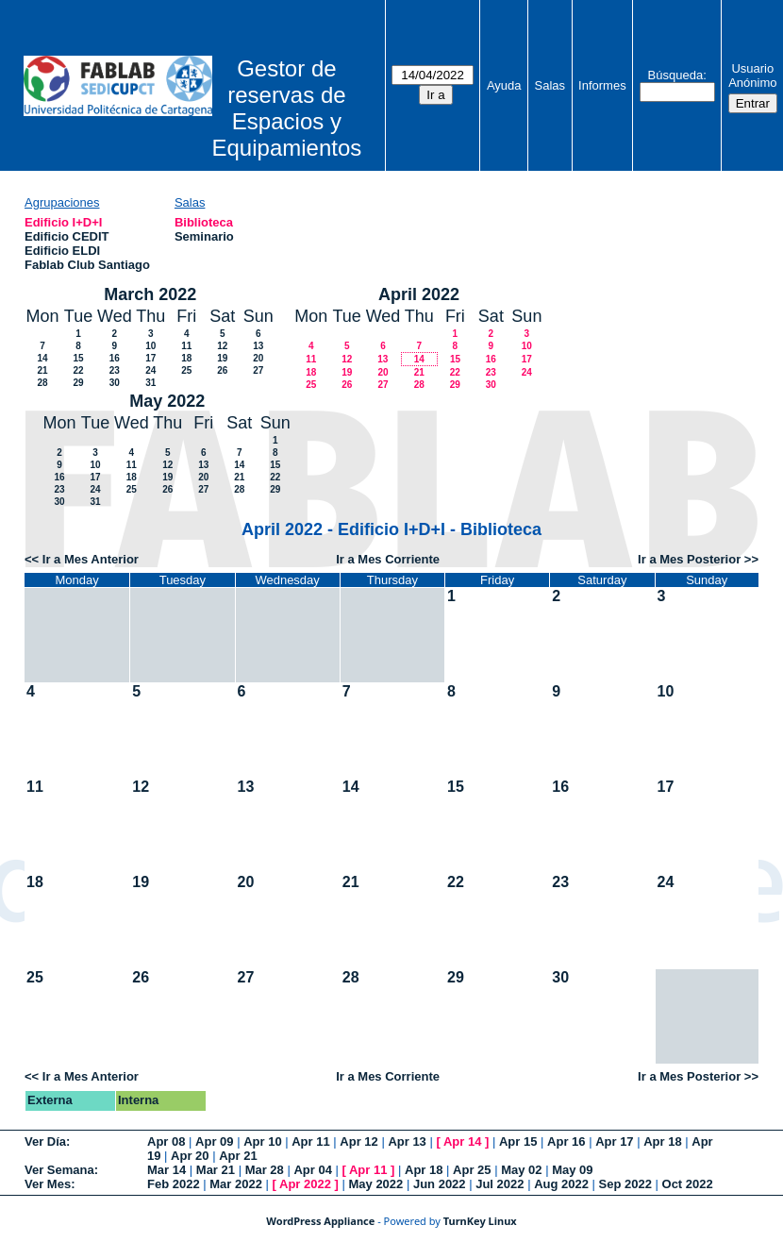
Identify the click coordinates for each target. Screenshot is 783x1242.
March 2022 (150, 294)
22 (78, 370)
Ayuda (504, 85)
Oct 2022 (687, 1184)
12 (222, 346)
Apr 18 (662, 1141)
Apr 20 (189, 1156)
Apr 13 (406, 1141)
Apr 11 (310, 1141)
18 (186, 358)
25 (186, 370)
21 (42, 370)
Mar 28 (264, 1170)
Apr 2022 (305, 1184)
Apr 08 (166, 1141)
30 (114, 383)
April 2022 (418, 294)
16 (114, 358)
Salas (550, 85)
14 (42, 358)
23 (114, 370)
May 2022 (167, 401)
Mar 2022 (235, 1184)
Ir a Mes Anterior (90, 559)
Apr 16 (566, 1141)
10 (150, 346)
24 (150, 370)
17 (150, 358)
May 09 (572, 1170)
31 (150, 383)
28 (42, 383)
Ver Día (45, 1141)
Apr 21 (238, 1156)
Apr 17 (614, 1141)
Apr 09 (214, 1141)
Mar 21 (215, 1170)
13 (258, 346)
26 (222, 370)
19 (222, 358)
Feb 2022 (173, 1184)
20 (258, 358)
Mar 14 (166, 1170)
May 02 (521, 1170)
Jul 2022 (499, 1184)
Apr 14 (462, 1141)
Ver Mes (48, 1184)
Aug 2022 (561, 1184)
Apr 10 (262, 1141)
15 (78, 358)
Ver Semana (59, 1170)
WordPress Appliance (320, 1221)
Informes (602, 85)
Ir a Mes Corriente (388, 559)
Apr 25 (472, 1170)
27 (258, 370)
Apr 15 (518, 1141)
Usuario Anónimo (752, 75)
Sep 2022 (625, 1184)
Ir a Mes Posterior (689, 559)
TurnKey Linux (480, 1221)
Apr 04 (312, 1170)
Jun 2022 (439, 1184)
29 (78, 383)
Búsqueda (676, 75)
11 (186, 346)
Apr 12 (358, 1141)
